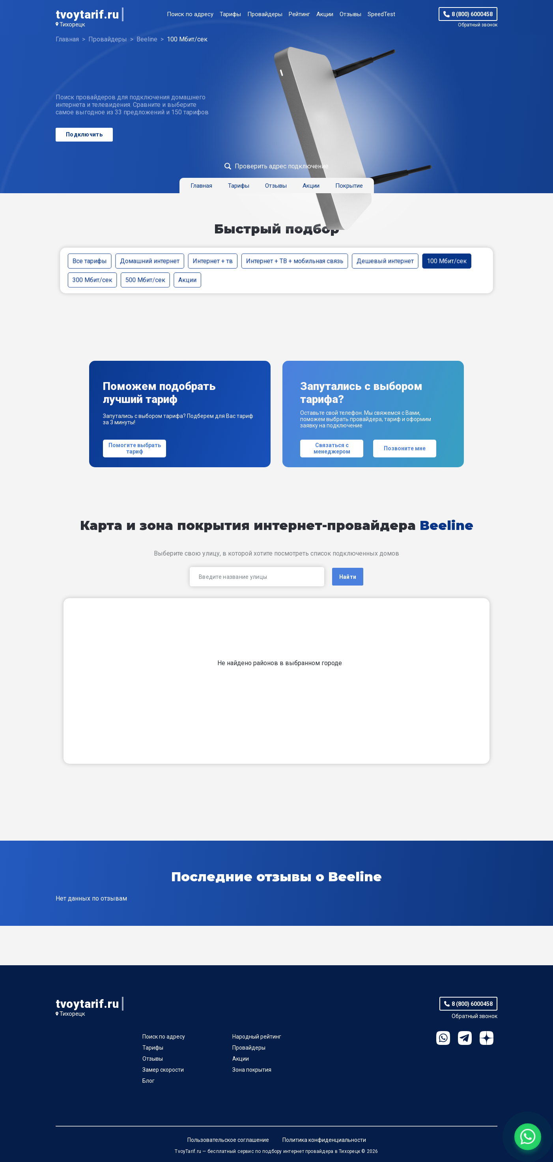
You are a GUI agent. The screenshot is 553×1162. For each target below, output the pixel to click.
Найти (347, 577)
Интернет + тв (212, 261)
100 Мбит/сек (447, 261)
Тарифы (230, 14)
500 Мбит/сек (145, 280)
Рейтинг (299, 14)
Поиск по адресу (190, 14)
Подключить (84, 134)
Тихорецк (72, 24)
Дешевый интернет (385, 261)
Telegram (465, 1038)
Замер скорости (163, 1070)
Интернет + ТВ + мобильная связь (295, 261)
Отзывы (350, 14)
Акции (324, 14)
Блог (148, 1081)
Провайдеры (264, 14)
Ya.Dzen (486, 1038)
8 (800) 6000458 (472, 14)
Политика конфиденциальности (324, 1140)
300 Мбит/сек (92, 280)
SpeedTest (381, 14)
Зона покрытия (251, 1070)
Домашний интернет (149, 261)
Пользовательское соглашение (228, 1140)
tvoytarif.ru (87, 14)
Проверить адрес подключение (282, 166)
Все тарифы (90, 261)
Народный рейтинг (256, 1036)
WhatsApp (443, 1038)
